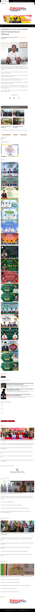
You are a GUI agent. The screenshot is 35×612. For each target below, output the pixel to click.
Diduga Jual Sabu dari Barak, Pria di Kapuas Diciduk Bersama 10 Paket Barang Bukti (18, 395)
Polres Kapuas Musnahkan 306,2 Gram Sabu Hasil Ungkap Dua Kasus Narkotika (17, 440)
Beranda (15, 134)
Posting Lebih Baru (6, 134)
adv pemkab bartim (21, 37)
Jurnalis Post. (16, 610)
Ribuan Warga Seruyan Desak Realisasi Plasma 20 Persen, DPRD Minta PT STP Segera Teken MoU (19, 384)
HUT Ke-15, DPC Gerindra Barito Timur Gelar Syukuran (12, 493)
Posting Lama (23, 134)
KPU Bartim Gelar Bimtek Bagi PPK (8, 501)
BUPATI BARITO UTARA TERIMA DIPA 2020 (10, 591)
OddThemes (27, 610)
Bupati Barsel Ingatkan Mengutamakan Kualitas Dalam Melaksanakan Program (16, 576)
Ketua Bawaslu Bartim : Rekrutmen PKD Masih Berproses (12, 505)
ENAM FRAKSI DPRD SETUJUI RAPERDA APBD (10, 582)
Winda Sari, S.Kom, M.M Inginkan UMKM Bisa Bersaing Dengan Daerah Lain (15, 508)
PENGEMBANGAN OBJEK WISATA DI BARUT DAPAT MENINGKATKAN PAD (16, 585)
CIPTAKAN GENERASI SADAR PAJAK (9, 588)
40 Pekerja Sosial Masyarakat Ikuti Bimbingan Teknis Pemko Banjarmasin (15, 551)
